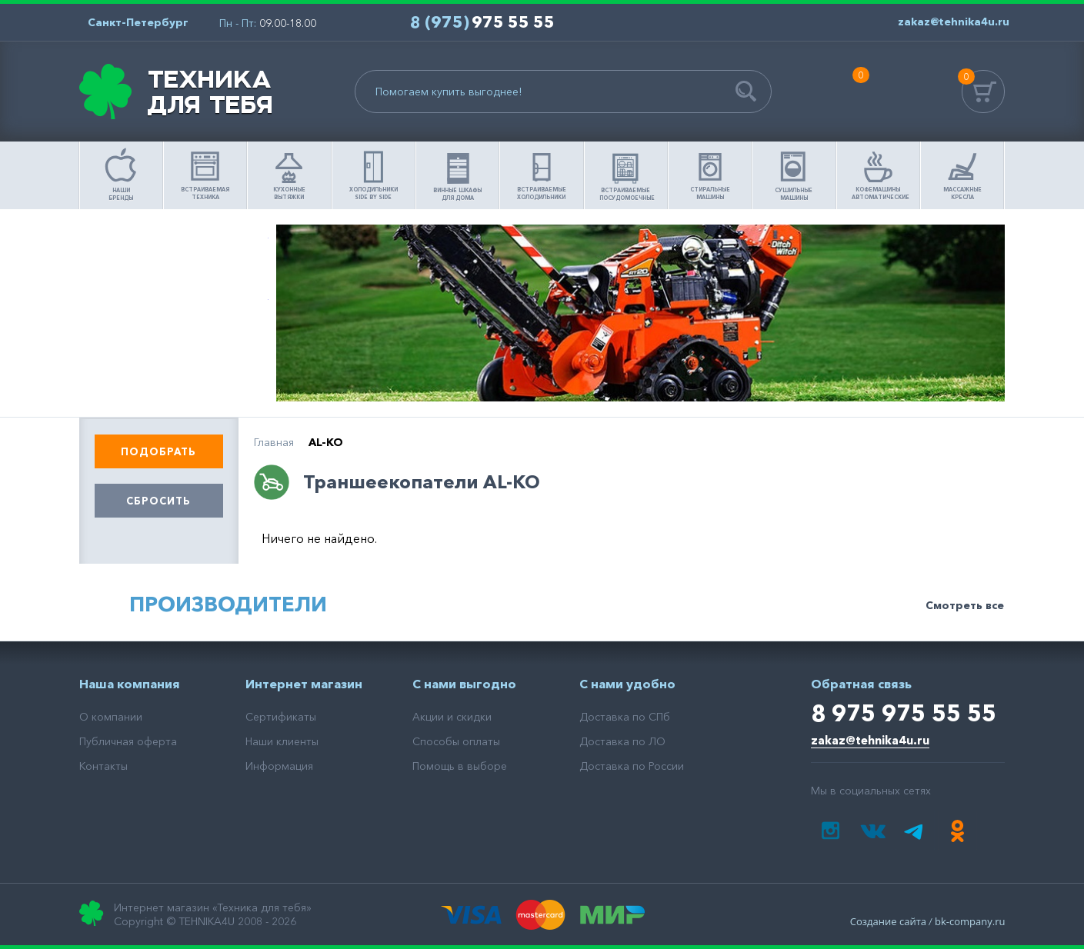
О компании (110, 717)
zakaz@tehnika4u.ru (870, 740)
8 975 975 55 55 (903, 713)
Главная (274, 442)
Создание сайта (888, 921)
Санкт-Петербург (138, 22)
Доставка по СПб (624, 717)
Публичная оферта (128, 741)
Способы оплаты (456, 741)
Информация (279, 766)
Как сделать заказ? (173, 313)
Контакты (103, 766)
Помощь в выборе (173, 251)
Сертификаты (280, 717)
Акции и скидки (452, 717)
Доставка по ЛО (622, 741)
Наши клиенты (282, 741)
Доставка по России (631, 766)
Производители (228, 604)
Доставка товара (173, 374)
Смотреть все (965, 605)
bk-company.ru (970, 921)
